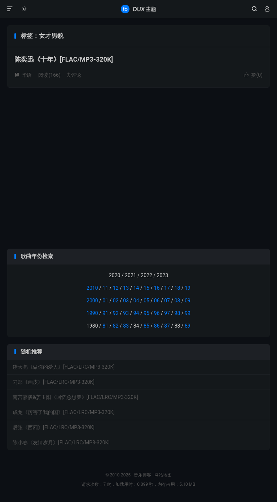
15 (146, 288)
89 (187, 326)
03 (126, 300)
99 (187, 313)
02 (116, 300)
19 (187, 288)
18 (177, 288)
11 (105, 288)
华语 (23, 75)
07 (167, 300)
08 (177, 300)
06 (157, 300)
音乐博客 (138, 9)
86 (157, 326)
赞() (253, 75)
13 (126, 288)
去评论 (73, 75)
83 (126, 326)
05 (146, 300)
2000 (92, 300)
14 (136, 288)
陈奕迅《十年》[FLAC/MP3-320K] (63, 59)
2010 (92, 288)
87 (167, 326)
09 (187, 300)
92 (116, 313)
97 (167, 313)
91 (105, 313)
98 (177, 313)
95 (146, 313)
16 (157, 288)
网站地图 (163, 474)
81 (105, 326)
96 (157, 313)
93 (126, 313)
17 (167, 288)
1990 (92, 313)
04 (136, 300)
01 (105, 300)
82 (116, 326)
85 (146, 326)
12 (116, 288)
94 (136, 313)
